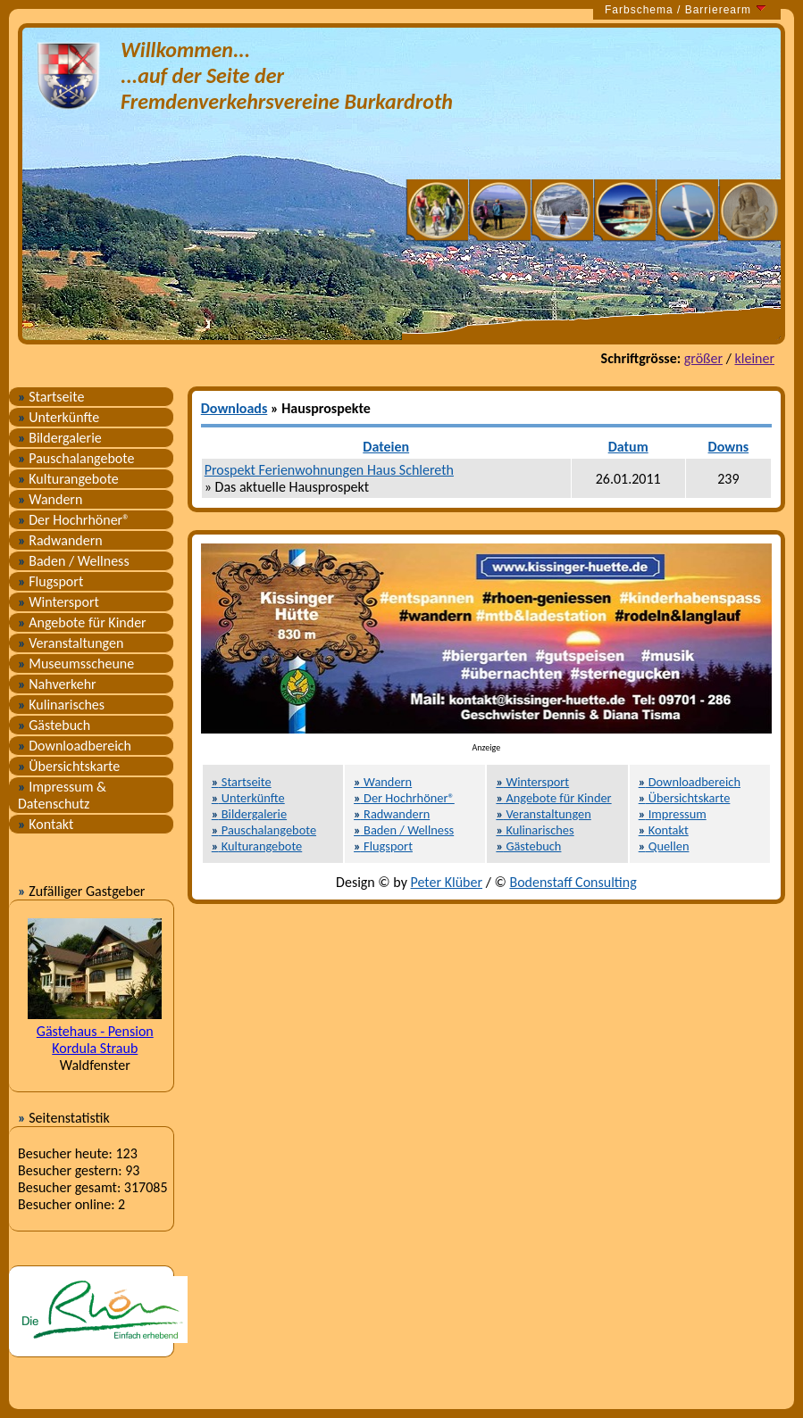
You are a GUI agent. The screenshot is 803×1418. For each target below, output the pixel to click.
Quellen (664, 846)
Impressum (673, 814)
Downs (728, 446)
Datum (628, 446)
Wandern (50, 499)
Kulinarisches (61, 704)
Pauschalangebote (76, 458)
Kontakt (45, 824)
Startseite (51, 396)
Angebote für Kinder (82, 622)
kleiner (754, 358)
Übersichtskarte (69, 766)
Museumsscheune (76, 663)
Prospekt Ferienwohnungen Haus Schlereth (329, 469)
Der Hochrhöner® (74, 519)
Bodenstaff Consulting (572, 882)
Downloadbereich (74, 745)
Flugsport (50, 581)
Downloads (234, 408)
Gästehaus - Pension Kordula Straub (95, 1040)
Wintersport (58, 601)
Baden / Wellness (74, 560)
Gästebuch (54, 725)
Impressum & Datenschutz (62, 795)
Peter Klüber (447, 882)
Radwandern (60, 540)
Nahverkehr (57, 684)
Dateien (386, 446)
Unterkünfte (58, 417)
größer (703, 358)
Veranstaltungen (70, 642)
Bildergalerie (60, 437)
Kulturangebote (68, 478)
